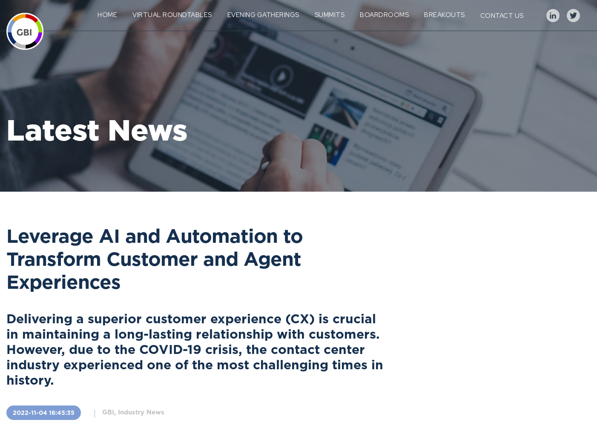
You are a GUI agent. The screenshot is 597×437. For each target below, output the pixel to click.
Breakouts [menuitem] (444, 15)
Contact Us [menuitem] (502, 16)
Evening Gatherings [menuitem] (263, 15)
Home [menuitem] (107, 15)
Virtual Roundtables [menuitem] (172, 15)
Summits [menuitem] (330, 15)
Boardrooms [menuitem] (384, 15)
